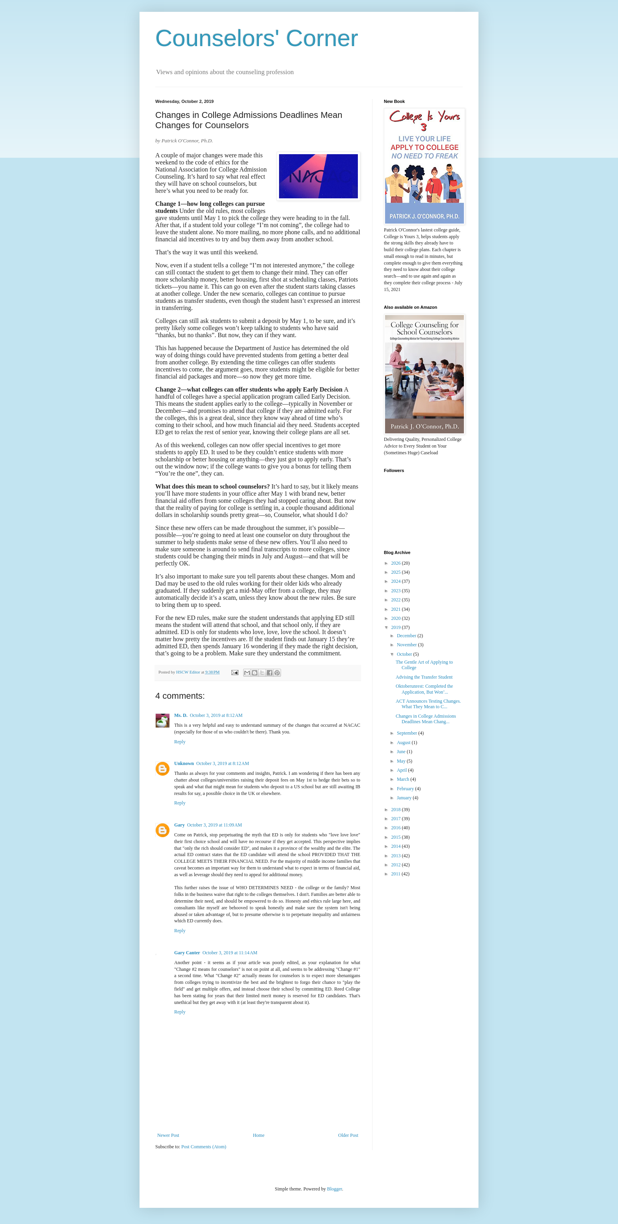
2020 (396, 618)
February (406, 788)
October (405, 654)
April (402, 770)
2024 (396, 581)
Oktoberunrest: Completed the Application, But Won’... (424, 688)
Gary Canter (187, 952)
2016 (396, 827)
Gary (179, 825)
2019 (396, 627)
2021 (396, 609)
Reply (180, 741)
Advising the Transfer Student (424, 677)
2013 (396, 855)
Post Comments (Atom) (203, 1146)
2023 (396, 590)
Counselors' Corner (256, 38)
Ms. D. (181, 715)
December (407, 635)
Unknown (184, 763)
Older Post (348, 1135)
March (403, 779)
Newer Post (168, 1135)
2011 (396, 874)
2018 (396, 809)
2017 (396, 818)
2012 (396, 865)
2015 (396, 837)
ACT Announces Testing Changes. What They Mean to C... (428, 703)
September (407, 733)
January (405, 797)
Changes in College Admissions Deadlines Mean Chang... (426, 718)
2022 (396, 600)
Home (258, 1135)
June (402, 751)
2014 (396, 846)
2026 (396, 563)
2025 (396, 572)
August (404, 742)
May (402, 761)
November (407, 644)
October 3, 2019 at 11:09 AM (214, 825)
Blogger (334, 1189)
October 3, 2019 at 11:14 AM (230, 952)
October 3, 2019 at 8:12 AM (216, 715)
